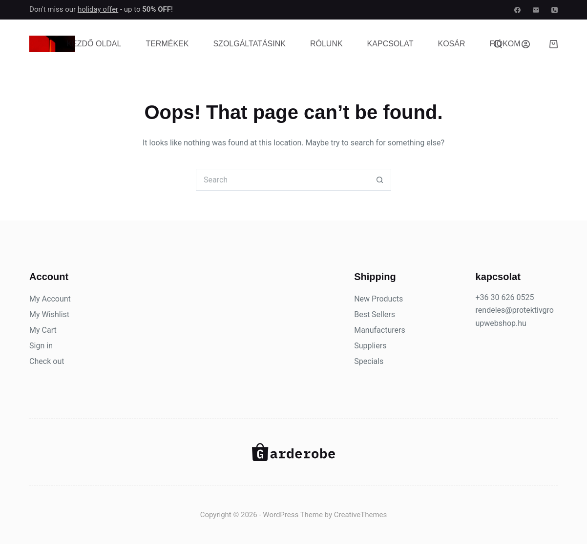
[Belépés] (526, 44)
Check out (46, 361)
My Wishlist (49, 314)
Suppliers (370, 345)
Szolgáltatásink (249, 44)
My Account (50, 298)
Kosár (451, 44)
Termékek (167, 44)
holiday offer (98, 9)
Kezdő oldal (93, 44)
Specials (368, 361)
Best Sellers (374, 314)
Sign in (41, 345)
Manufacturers (379, 330)
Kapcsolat (390, 44)
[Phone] (554, 10)
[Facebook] (517, 10)
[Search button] (380, 180)
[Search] (498, 44)
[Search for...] (282, 180)
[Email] (536, 10)
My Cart (43, 330)
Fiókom (504, 44)
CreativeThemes (360, 514)
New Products (378, 298)
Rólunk (326, 44)
